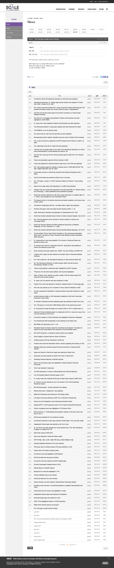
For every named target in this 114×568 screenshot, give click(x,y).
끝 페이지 (73, 544)
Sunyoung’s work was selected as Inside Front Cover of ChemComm (54, 356)
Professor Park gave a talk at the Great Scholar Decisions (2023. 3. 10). (55, 209)
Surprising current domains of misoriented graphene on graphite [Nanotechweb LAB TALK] (58, 486)
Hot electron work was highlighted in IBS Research (48, 454)
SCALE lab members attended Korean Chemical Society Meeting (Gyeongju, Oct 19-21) (59, 230)
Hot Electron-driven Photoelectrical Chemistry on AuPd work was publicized (55, 99)
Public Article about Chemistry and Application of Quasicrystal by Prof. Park (56, 212)
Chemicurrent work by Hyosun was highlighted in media (50, 491)
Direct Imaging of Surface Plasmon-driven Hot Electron (50, 336)
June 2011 (37, 533)
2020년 (75, 29)
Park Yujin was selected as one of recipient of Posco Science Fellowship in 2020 (57, 287)
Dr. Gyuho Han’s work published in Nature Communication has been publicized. (57, 123)
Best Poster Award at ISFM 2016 (43, 433)
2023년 (49, 29)
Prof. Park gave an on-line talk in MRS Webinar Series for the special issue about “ (58, 305)
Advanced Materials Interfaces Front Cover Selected (49, 443)
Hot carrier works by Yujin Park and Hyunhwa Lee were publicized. (53, 134)
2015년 (40, 32)
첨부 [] (31, 77)
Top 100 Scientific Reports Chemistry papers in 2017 (49, 375)
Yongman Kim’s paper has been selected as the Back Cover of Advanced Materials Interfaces (58, 255)
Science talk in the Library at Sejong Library (46, 450)
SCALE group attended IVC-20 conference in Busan (49, 417)
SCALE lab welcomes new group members (46, 457)
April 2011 (37, 515)
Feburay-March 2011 (40, 522)
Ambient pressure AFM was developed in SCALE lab (49, 340)
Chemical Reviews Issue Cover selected (45, 475)
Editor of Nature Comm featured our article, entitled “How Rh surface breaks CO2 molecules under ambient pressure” (57, 276)
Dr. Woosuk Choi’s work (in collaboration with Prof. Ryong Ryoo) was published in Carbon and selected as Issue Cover (57, 246)
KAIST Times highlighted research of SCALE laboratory (49, 501)
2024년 (40, 29)
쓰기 (105, 548)
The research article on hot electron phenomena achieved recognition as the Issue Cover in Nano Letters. (59, 201)
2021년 (66, 29)
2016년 (32, 32)
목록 (105, 82)
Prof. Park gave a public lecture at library (47, 39)
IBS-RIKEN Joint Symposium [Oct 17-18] (46, 324)
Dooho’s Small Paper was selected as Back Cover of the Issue (52, 177)
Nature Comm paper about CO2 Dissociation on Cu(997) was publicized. (55, 186)
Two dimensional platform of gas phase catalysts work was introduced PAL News (57, 127)
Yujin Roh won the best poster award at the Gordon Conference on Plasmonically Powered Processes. (57, 113)
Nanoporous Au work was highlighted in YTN (46, 471)
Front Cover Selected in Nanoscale (44, 368)
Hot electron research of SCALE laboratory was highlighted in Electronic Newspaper (58, 317)
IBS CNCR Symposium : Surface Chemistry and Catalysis (50, 387)
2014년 (49, 32)
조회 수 (104, 96)
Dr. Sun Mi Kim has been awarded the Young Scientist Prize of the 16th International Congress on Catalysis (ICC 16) (58, 428)
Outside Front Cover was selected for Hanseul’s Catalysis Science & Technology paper (59, 284)
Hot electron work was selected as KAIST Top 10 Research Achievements (55, 398)
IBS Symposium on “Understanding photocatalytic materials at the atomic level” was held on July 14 (58, 412)
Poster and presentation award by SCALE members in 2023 (51, 160)
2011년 (75, 32)
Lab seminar (10, 33)
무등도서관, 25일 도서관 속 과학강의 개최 (41, 66)
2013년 (58, 32)
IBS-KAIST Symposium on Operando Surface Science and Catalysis (53, 333)
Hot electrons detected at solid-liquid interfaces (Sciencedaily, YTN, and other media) (59, 420)
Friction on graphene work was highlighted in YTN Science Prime (52, 408)
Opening (9, 37)
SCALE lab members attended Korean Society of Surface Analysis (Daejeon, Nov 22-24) (59, 216)
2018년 (92, 29)
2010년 (84, 32)
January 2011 (38, 536)
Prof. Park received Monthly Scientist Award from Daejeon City (52, 519)
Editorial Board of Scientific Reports (44, 468)
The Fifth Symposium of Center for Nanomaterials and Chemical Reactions (55, 371)
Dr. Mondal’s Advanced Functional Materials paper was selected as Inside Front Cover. (59, 301)
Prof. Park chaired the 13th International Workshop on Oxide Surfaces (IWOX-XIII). (57, 259)
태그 (31, 548)
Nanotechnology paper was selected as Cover (47, 498)
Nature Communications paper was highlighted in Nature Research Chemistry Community (56, 363)
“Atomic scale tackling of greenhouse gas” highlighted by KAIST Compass (55, 268)
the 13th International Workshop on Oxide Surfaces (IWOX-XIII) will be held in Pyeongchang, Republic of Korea (56, 264)
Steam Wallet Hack (39, 540)
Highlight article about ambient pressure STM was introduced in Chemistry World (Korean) (57, 348)
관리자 (31, 43)
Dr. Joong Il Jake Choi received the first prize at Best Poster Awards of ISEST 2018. (58, 378)
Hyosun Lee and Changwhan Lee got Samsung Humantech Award (53, 401)
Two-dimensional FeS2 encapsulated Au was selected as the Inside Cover (55, 321)
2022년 (58, 29)
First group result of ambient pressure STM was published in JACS (53, 447)
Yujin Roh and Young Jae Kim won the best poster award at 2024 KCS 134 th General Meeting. (58, 155)
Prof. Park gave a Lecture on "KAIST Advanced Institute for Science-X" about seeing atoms (58, 182)
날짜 (97, 96)
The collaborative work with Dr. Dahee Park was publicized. (51, 146)
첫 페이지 (62, 544)
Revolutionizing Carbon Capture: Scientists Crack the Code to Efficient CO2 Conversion (59, 137)
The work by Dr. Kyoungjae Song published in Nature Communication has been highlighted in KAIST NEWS (57, 119)
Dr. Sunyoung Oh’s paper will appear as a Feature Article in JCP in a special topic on (58, 308)
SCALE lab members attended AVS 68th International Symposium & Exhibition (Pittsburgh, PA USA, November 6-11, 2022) (56, 225)
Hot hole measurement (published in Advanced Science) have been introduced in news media (59, 292)
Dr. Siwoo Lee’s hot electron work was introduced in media (51, 280)
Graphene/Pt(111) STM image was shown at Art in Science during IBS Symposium (57, 405)
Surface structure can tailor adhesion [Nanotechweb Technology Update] (55, 482)
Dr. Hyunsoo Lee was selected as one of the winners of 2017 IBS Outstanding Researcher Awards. (56, 383)
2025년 (32, 29)
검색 (28, 548)
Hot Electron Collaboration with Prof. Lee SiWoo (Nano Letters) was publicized (56, 205)
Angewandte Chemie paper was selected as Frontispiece (50, 494)
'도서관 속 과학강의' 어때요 (37, 68)
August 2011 (37, 526)
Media (8, 28)
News (8, 24)
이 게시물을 (95, 77)
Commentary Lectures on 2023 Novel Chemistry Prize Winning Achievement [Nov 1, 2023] (58, 173)
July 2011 (36, 512)
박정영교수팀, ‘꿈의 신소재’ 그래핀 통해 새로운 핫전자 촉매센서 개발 (53, 440)
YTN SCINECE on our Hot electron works (45, 130)
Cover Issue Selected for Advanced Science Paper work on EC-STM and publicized (58, 163)
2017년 (101, 29)
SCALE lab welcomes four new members (45, 478)
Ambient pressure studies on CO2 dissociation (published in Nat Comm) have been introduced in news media (58, 297)
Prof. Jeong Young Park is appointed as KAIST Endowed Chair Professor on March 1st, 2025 (59, 141)
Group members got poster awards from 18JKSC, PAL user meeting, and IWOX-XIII (58, 251)
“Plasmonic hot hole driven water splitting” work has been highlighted (54, 272)
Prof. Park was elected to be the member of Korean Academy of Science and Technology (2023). (56, 220)
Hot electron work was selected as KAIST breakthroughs (50, 461)
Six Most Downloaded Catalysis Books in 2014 (47, 464)
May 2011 (37, 529)
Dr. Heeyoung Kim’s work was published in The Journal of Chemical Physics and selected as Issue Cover (57, 241)
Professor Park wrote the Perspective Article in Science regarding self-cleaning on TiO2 (59, 343)
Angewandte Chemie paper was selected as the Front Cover (51, 424)
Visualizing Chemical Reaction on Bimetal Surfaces (48, 359)
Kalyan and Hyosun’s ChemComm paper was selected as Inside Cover (54, 352)
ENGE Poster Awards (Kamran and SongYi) (46, 505)
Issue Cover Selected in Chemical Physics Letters (48, 436)
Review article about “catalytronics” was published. (48, 391)
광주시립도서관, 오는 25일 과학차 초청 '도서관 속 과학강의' (47, 64)
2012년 (66, 32)
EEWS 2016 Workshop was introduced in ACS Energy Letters (51, 394)
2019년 (84, 29)
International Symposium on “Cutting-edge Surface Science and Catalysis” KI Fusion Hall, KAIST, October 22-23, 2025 (58, 103)
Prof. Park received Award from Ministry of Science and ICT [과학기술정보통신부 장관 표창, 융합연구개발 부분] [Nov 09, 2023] (58, 168)
